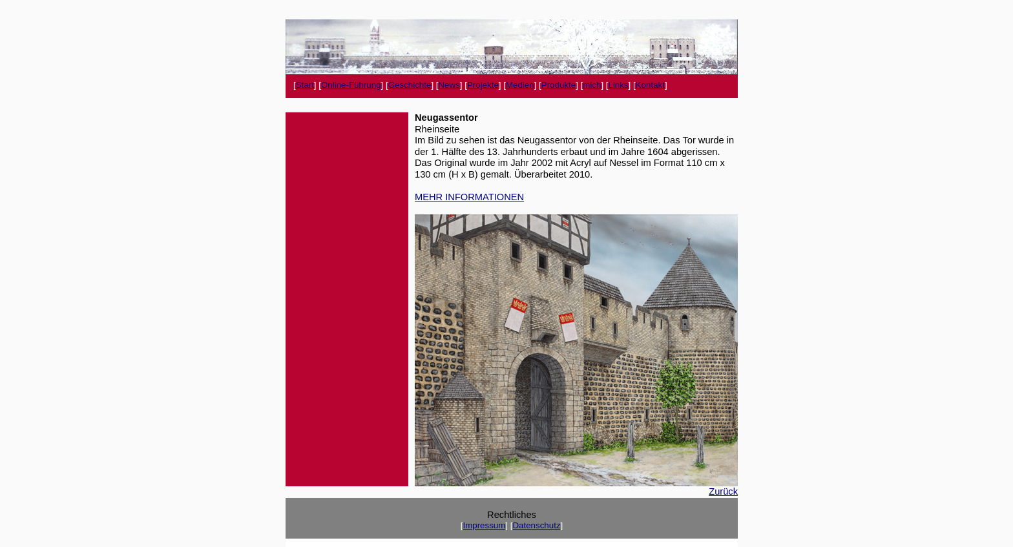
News (448, 85)
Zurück (723, 491)
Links (618, 85)
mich (592, 85)
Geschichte (410, 85)
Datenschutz (536, 525)
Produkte (558, 85)
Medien (520, 85)
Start (305, 85)
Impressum (484, 525)
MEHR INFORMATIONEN (469, 197)
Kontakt (650, 85)
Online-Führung (351, 85)
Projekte (483, 85)
